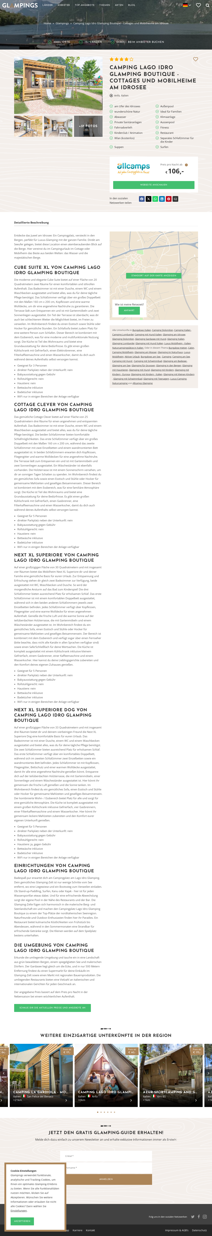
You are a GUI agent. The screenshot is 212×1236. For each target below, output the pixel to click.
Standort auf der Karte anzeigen (153, 276)
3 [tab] (104, 1112)
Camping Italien (182, 330)
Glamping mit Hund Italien (149, 343)
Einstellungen (19, 1210)
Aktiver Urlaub (132, 356)
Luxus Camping (178, 378)
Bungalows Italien (141, 330)
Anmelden (106, 1179)
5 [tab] (111, 1112)
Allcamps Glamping (143, 383)
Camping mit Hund (122, 361)
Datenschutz (199, 1230)
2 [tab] (101, 1112)
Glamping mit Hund (139, 369)
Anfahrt (129, 311)
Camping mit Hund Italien (148, 334)
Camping (166, 356)
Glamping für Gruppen (143, 365)
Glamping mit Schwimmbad (127, 378)
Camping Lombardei (123, 334)
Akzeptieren (22, 1221)
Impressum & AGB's (176, 1230)
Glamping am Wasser (146, 352)
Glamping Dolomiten (123, 339)
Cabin (191, 347)
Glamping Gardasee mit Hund (150, 339)
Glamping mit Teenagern (156, 378)
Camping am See (181, 356)
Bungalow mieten (178, 347)
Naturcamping (120, 383)
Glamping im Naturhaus (170, 352)
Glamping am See (121, 365)
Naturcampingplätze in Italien (128, 347)
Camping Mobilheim (122, 352)
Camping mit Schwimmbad (148, 361)
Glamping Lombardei (123, 343)
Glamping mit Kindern (162, 369)
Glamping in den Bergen (168, 365)
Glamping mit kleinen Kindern (178, 374)
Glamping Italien (175, 339)
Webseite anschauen (153, 185)
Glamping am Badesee (175, 361)
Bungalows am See (151, 356)
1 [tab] (97, 1112)
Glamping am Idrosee (174, 334)
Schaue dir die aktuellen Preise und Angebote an (52, 1008)
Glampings (62, 23)
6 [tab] (114, 1112)
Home (47, 23)
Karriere (77, 1230)
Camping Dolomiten (162, 330)
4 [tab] (107, 1112)
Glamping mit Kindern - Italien (146, 374)
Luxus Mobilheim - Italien (177, 343)
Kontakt (90, 1230)
